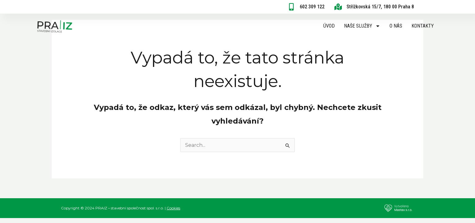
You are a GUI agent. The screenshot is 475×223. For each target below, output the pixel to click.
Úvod (329, 26)
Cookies (173, 208)
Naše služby (362, 26)
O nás (396, 26)
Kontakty (423, 26)
